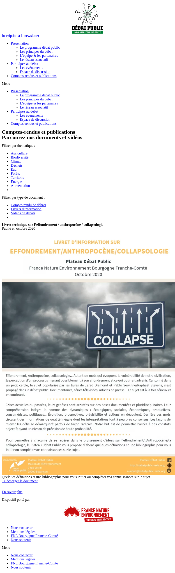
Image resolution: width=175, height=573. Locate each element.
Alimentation (20, 186)
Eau (13, 169)
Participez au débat (24, 64)
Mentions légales (23, 532)
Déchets (17, 165)
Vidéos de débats (23, 213)
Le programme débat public (40, 47)
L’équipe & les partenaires (39, 55)
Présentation (20, 43)
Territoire (17, 177)
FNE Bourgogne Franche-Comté (34, 536)
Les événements (31, 68)
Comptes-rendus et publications (34, 76)
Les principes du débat (36, 51)
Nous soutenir (21, 540)
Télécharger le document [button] (20, 481)
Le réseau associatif (34, 59)
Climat (16, 161)
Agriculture (19, 153)
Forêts (15, 173)
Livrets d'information (26, 209)
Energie (16, 181)
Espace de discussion (35, 72)
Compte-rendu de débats (28, 205)
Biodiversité (19, 157)
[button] (20, 36)
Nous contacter (21, 528)
